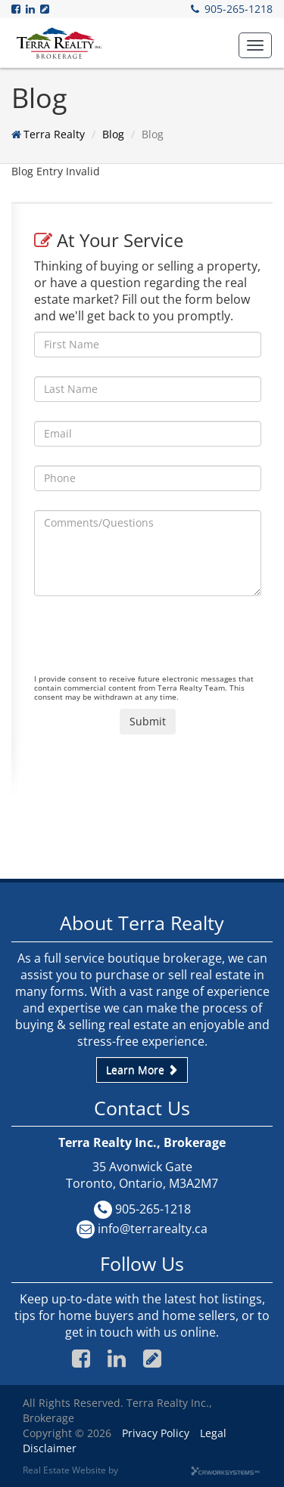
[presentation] (149, 644)
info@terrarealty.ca (153, 1228)
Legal (213, 1433)
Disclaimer (49, 1448)
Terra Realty (54, 134)
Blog (113, 134)
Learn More (142, 1069)
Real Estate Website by (70, 1470)
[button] (255, 45)
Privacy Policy (155, 1433)
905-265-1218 (238, 9)
